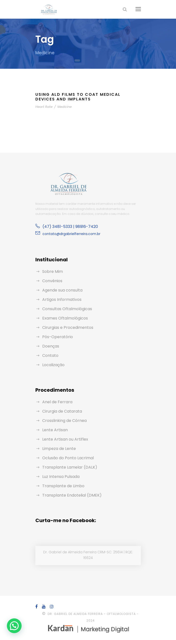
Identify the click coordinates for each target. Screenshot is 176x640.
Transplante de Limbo (61, 486)
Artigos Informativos (59, 299)
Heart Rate (43, 107)
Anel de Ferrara (55, 402)
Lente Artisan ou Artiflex (62, 439)
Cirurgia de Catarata (60, 411)
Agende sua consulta (60, 290)
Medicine (61, 107)
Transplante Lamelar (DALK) (67, 467)
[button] (14, 625)
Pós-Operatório (55, 337)
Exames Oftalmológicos (62, 318)
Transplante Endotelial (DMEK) (69, 495)
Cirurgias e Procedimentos (65, 327)
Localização (52, 365)
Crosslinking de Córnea (62, 420)
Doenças (50, 346)
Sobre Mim (51, 271)
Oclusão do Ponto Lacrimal (65, 458)
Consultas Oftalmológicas (64, 309)
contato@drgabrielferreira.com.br (67, 234)
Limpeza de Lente (57, 448)
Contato (49, 355)
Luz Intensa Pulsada (60, 476)
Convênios (51, 281)
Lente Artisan (53, 430)
